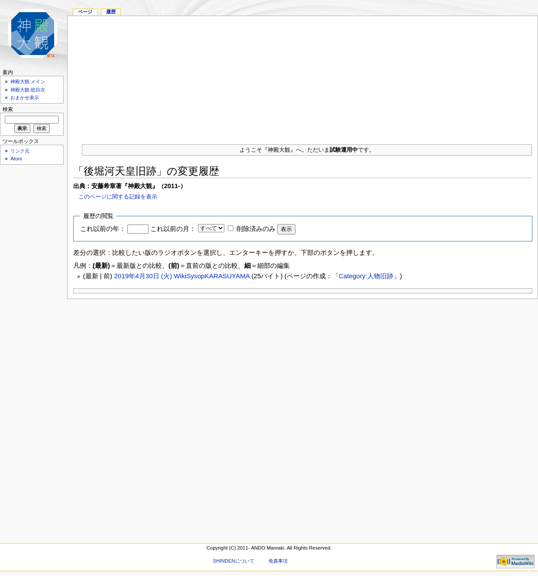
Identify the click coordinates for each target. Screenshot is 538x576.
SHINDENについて (233, 560)
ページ (85, 11)
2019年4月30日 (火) (144, 276)
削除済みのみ (256, 228)
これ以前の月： (173, 228)
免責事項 (278, 560)
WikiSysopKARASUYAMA (212, 276)
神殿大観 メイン (27, 81)
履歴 (111, 11)
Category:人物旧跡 (366, 276)
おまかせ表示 (24, 97)
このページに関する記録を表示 (117, 196)
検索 (8, 109)
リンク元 (19, 150)
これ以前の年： (103, 228)
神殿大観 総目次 (27, 89)
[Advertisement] (303, 76)
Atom (16, 158)
